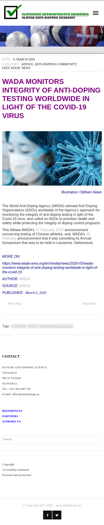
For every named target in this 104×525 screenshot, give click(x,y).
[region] (52, 36)
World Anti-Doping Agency (56, 326)
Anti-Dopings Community (55, 64)
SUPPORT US (11, 421)
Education (11, 68)
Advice (27, 64)
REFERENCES (12, 410)
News (26, 68)
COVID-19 (18, 326)
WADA (24, 279)
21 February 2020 (50, 230)
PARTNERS (10, 416)
